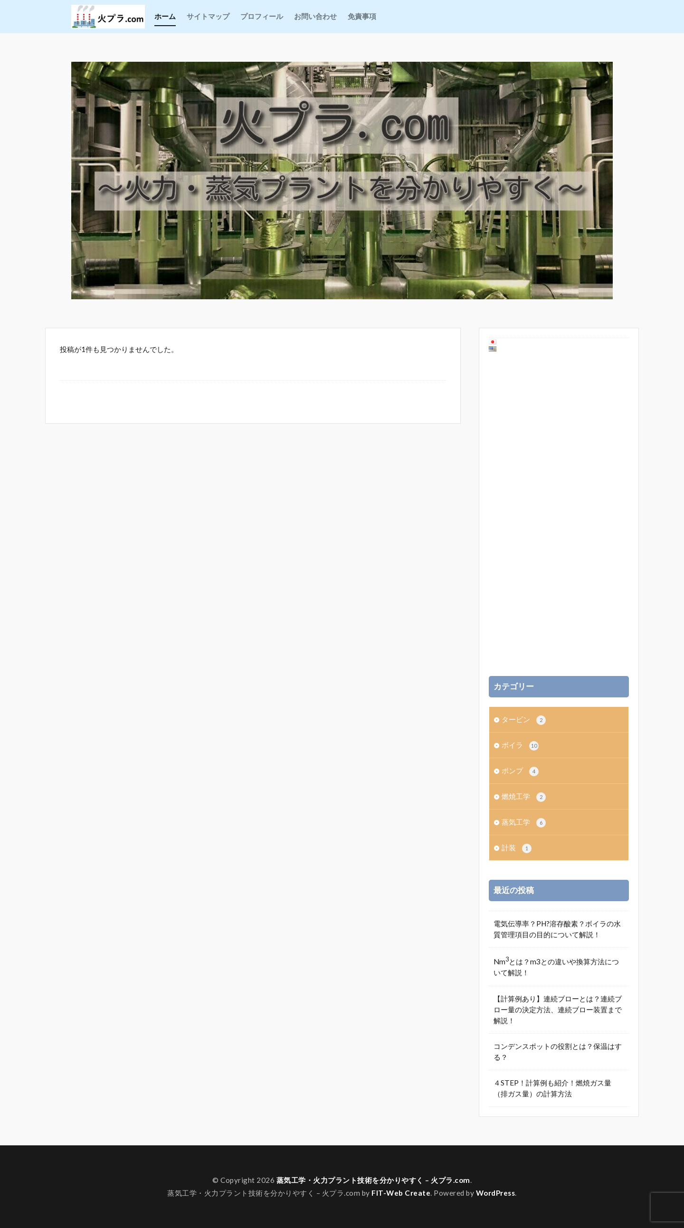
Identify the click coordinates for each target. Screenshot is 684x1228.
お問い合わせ (315, 16)
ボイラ (520, 746)
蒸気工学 (524, 823)
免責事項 (362, 16)
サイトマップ (208, 16)
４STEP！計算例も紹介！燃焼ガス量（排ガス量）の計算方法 (552, 1088)
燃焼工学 (524, 797)
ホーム (165, 16)
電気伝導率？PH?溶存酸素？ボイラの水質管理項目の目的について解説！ (557, 929)
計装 (517, 848)
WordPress (495, 1193)
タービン (524, 720)
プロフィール (261, 16)
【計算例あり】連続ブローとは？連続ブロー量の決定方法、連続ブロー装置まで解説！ (558, 1009)
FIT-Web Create (400, 1193)
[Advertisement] (559, 514)
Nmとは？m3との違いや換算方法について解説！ (556, 966)
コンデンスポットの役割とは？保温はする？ (558, 1051)
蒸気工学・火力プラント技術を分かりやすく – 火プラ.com (373, 1180)
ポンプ (520, 771)
